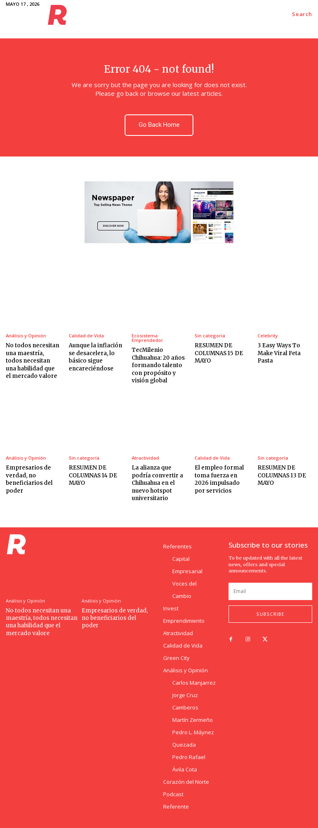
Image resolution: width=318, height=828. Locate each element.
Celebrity (268, 335)
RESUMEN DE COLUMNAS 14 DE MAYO (92, 475)
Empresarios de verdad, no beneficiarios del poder (29, 478)
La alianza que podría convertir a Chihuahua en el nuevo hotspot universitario (157, 482)
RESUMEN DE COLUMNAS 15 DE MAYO (218, 353)
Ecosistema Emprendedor (147, 337)
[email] (270, 590)
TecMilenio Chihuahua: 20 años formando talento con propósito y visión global (158, 365)
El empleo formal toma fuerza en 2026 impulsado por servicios (219, 478)
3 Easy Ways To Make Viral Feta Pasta (279, 353)
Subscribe (270, 613)
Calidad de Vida (86, 335)
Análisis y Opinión (26, 335)
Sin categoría (210, 335)
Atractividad (145, 457)
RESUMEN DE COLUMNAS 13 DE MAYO (281, 475)
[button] (302, 14)
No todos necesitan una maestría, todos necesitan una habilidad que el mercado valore (33, 360)
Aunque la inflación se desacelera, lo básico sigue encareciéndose (95, 357)
